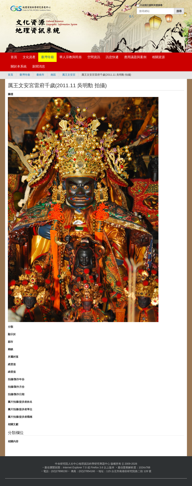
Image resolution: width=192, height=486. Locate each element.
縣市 (10, 341)
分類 (10, 326)
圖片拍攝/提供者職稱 (20, 416)
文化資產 (29, 57)
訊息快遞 (112, 57)
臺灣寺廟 (47, 57)
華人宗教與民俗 (70, 57)
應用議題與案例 (135, 57)
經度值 (12, 364)
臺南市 (40, 74)
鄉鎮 (10, 349)
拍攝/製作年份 (16, 379)
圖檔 (10, 94)
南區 (53, 74)
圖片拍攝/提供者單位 (20, 409)
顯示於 (12, 334)
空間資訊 (93, 57)
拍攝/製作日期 (16, 394)
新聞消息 (38, 66)
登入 (131, 16)
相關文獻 (13, 424)
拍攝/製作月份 (16, 386)
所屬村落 (13, 356)
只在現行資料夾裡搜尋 (151, 5)
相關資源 (158, 57)
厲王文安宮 (68, 74)
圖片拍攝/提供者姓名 (20, 401)
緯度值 (12, 371)
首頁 (14, 57)
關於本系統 (19, 66)
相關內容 (13, 441)
